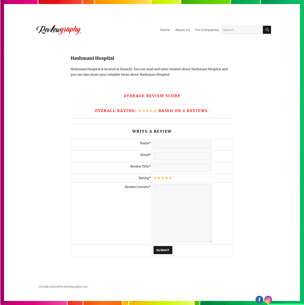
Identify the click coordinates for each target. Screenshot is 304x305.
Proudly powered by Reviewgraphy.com (63, 286)
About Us (182, 30)
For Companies (207, 30)
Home (165, 30)
